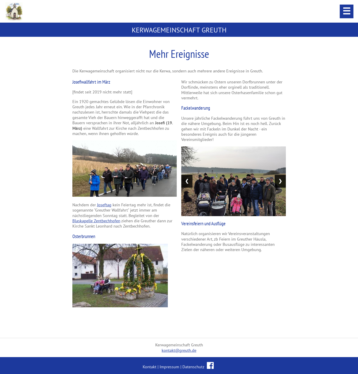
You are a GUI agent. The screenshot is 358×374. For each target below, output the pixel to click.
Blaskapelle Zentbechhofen (96, 220)
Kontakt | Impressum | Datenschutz (174, 366)
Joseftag (104, 204)
